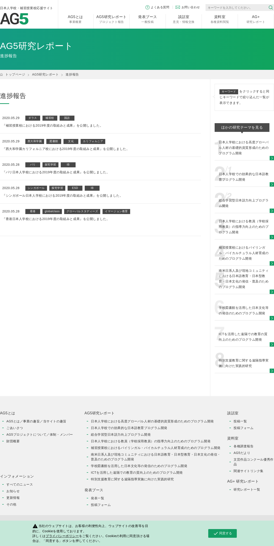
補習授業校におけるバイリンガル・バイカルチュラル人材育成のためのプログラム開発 (156, 448)
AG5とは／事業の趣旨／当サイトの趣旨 (36, 421)
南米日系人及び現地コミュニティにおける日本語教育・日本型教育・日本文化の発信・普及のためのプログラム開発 (156, 457)
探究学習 (50, 164)
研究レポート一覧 (247, 489)
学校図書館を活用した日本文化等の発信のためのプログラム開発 (139, 466)
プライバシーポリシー (62, 536)
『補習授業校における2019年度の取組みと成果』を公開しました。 (52, 125)
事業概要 (75, 19)
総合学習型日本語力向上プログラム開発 (121, 434)
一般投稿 (148, 19)
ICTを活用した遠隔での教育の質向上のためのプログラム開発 (137, 472)
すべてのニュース (19, 484)
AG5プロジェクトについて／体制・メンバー (39, 434)
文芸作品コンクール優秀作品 (254, 462)
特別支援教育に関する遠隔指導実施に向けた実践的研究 (132, 479)
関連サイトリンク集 (248, 471)
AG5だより (242, 453)
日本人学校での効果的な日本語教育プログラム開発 (129, 428)
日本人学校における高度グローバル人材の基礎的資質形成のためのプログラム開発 (152, 421)
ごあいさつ (14, 428)
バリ (33, 164)
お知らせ (13, 491)
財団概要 (13, 441)
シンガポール (36, 188)
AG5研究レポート (45, 74)
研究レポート (256, 19)
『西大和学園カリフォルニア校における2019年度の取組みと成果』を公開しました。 (66, 149)
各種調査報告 (243, 446)
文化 (71, 141)
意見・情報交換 (184, 19)
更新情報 (13, 498)
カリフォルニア (93, 141)
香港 (33, 211)
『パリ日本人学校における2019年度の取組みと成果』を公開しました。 (56, 172)
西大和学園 (35, 141)
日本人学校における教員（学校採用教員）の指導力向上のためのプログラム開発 (151, 441)
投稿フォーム (101, 505)
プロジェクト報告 (111, 19)
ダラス (32, 118)
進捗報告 (72, 74)
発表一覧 (97, 498)
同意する (222, 533)
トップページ (15, 74)
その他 (11, 504)
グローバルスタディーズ (82, 211)
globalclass (52, 211)
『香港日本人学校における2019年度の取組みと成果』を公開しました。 (56, 219)
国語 (67, 118)
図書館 (54, 141)
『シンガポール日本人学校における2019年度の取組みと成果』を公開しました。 (62, 195)
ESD (75, 188)
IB (68, 164)
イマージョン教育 (116, 211)
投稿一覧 (240, 421)
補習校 (49, 118)
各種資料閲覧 (220, 19)
